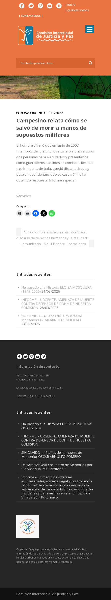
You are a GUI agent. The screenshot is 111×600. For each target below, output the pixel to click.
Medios (58, 113)
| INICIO (70, 4)
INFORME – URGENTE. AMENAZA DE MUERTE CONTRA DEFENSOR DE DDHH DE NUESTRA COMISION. (57, 303)
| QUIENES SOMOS (77, 10)
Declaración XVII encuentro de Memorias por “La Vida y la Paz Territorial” (56, 466)
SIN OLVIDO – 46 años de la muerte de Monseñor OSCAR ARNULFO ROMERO (51, 318)
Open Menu (89, 29)
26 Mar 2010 (28, 113)
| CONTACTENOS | (31, 16)
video (26, 196)
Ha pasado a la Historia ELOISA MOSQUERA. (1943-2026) (56, 426)
